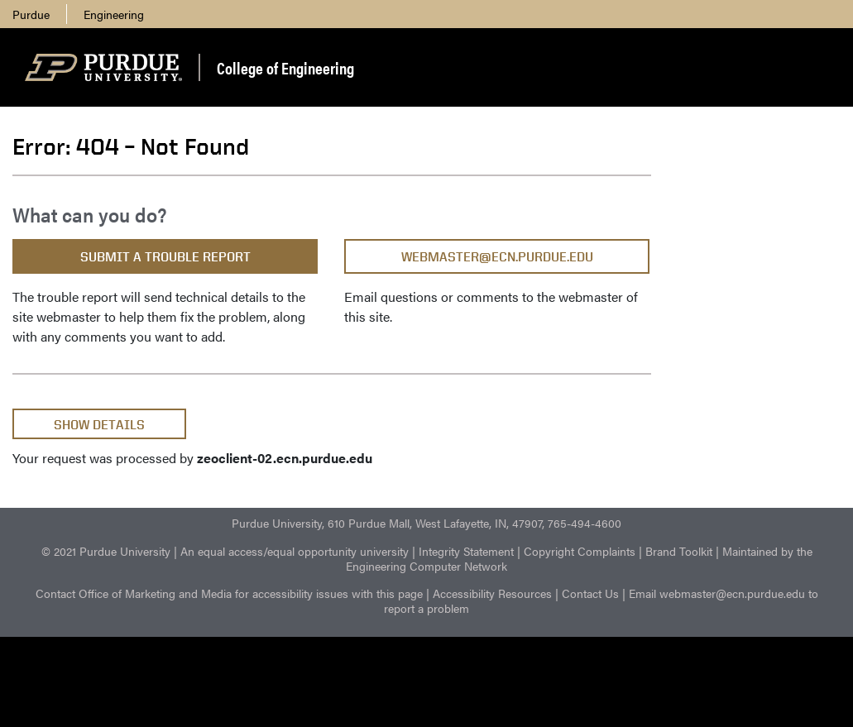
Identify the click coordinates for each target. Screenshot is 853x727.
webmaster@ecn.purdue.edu (497, 257)
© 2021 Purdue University (105, 551)
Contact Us (590, 593)
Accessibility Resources (492, 593)
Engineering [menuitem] (114, 14)
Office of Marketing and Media (155, 593)
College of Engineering (285, 67)
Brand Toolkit (678, 551)
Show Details (99, 425)
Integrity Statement (466, 551)
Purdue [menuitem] (31, 14)
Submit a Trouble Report (165, 257)
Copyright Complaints (579, 551)
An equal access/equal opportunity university (294, 551)
